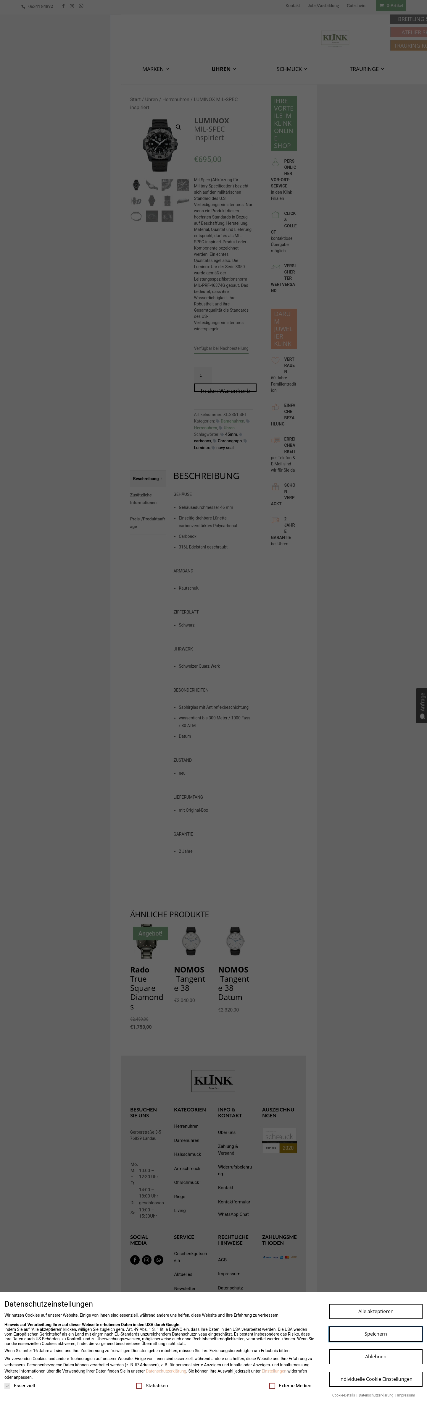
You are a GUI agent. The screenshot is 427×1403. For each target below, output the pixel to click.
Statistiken (152, 1386)
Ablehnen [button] (375, 1356)
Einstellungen (274, 1371)
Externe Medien (290, 1386)
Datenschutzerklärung (166, 1371)
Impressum (406, 1395)
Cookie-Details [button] (344, 1395)
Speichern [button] (376, 1334)
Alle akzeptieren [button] (376, 1311)
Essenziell (19, 1386)
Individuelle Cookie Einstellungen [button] (376, 1379)
